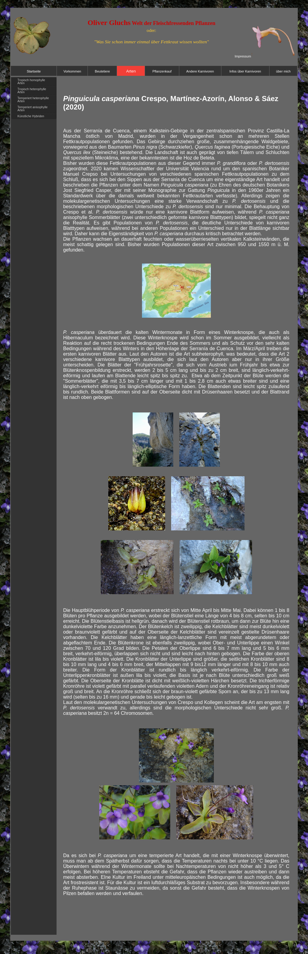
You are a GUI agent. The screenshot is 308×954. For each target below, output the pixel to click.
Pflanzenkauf (162, 71)
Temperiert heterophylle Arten (33, 100)
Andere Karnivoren (200, 71)
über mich (283, 71)
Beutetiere (102, 71)
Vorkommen (72, 71)
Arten (131, 71)
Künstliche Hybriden (30, 116)
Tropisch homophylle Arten (31, 82)
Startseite (34, 71)
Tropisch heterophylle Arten (31, 91)
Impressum (243, 56)
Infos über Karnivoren (245, 71)
